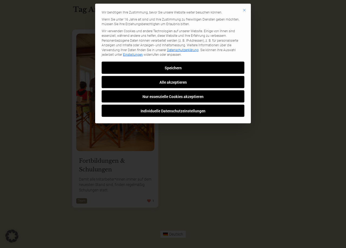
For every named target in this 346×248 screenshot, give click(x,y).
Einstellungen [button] (133, 27)
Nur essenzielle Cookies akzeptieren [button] (173, 69)
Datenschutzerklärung (183, 23)
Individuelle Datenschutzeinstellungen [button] (173, 83)
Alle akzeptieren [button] (173, 54)
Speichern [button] (173, 40)
